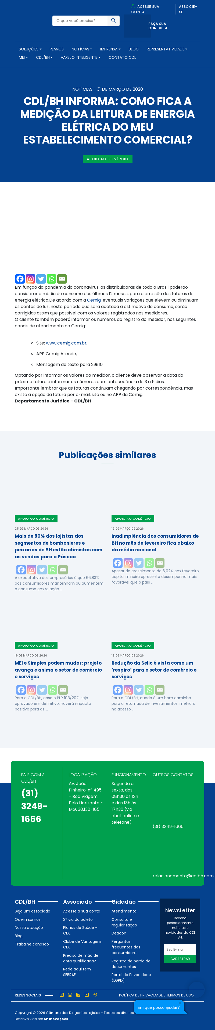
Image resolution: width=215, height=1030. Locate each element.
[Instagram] (30, 279)
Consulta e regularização (124, 922)
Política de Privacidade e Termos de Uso (156, 995)
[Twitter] (41, 279)
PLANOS (57, 49)
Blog (134, 49)
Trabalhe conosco (32, 944)
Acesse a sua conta (81, 911)
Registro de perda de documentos (131, 963)
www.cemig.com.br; (66, 343)
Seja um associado (32, 911)
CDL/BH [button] (43, 57)
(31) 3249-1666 (34, 806)
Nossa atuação (29, 927)
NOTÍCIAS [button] (80, 49)
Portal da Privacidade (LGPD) (131, 977)
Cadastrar (180, 958)
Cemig (94, 300)
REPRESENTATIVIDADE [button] (165, 49)
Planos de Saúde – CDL (80, 930)
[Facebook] (20, 279)
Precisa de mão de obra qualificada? (80, 958)
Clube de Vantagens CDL (82, 944)
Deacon (119, 933)
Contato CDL (122, 57)
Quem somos (28, 919)
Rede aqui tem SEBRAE (77, 971)
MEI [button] (22, 57)
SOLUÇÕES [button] (28, 49)
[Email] (62, 279)
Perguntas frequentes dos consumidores (126, 947)
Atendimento (124, 911)
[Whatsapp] (51, 279)
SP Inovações (56, 1019)
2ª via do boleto (78, 919)
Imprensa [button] (108, 49)
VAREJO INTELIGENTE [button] (79, 57)
